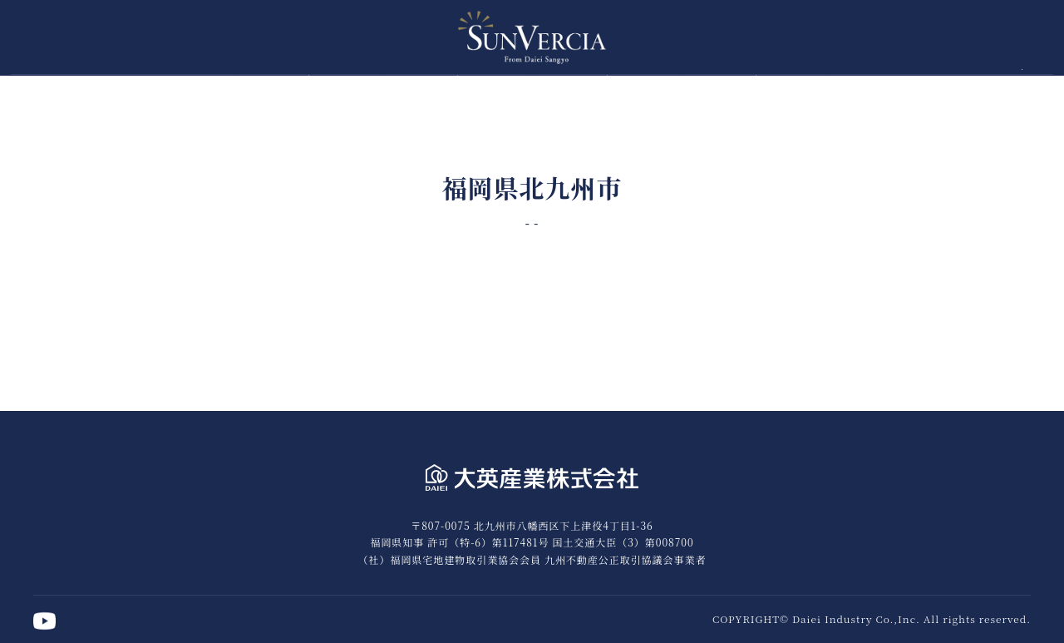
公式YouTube (1032, 91)
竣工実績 (830, 89)
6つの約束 (383, 89)
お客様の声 (532, 89)
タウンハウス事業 (681, 89)
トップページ (234, 89)
